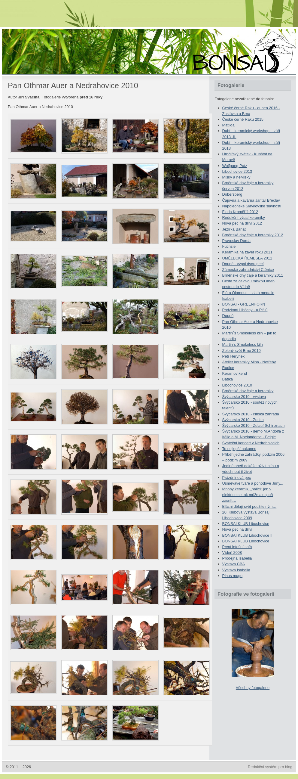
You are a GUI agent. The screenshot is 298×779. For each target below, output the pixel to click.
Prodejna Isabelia (237, 558)
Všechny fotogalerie (252, 687)
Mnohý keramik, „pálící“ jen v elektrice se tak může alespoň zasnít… (247, 495)
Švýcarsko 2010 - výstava (244, 396)
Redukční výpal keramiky (243, 217)
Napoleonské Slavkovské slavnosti (251, 206)
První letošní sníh (237, 547)
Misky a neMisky (236, 177)
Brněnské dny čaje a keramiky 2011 (252, 275)
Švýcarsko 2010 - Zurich (243, 419)
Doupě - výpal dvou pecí (243, 264)
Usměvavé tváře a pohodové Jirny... (252, 483)
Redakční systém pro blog (270, 767)
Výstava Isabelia (236, 570)
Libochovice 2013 (237, 171)
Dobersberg (232, 194)
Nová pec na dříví (237, 529)
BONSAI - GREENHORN (243, 304)
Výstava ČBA (233, 564)
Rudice (228, 367)
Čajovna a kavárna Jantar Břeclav (251, 200)
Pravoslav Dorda (236, 240)
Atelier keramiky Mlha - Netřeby (249, 362)
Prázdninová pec (236, 477)
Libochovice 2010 (237, 385)
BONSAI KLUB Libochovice (245, 523)
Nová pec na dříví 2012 (242, 223)
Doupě (228, 315)
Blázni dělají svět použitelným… (249, 506)
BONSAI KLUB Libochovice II (247, 535)
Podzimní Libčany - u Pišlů (245, 310)
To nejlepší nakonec (239, 448)
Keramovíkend (234, 373)
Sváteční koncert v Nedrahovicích (251, 443)
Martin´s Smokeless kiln (242, 344)
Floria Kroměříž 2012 (240, 211)
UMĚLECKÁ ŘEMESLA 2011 (247, 258)
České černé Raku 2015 (242, 119)
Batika (227, 379)
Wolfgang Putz (234, 165)
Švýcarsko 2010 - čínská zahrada (250, 414)
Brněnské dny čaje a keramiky (248, 391)
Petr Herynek (233, 356)
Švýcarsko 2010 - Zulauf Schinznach (253, 425)
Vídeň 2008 (232, 552)
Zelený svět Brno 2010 (241, 350)
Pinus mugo (232, 575)
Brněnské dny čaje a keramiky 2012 (252, 235)
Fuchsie (229, 246)
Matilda (228, 125)
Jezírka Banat (234, 229)
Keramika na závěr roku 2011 (247, 252)
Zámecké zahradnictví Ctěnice (248, 269)
